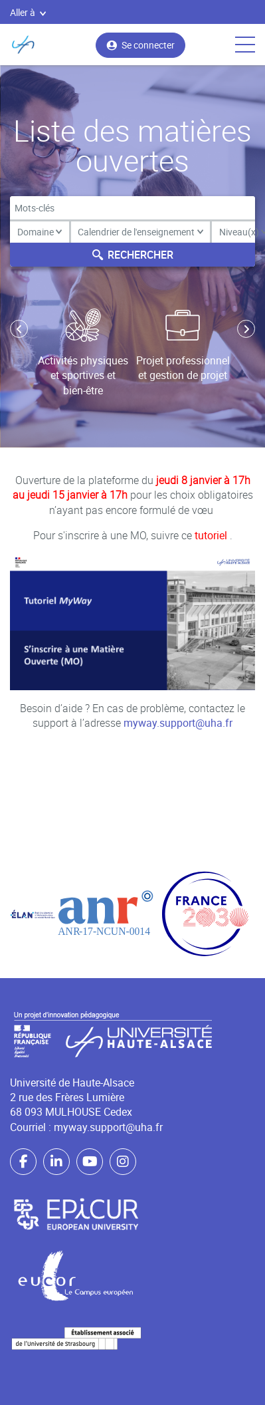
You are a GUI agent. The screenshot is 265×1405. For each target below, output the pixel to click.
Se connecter (140, 45)
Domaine (39, 231)
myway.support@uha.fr (178, 722)
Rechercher (132, 254)
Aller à (28, 12)
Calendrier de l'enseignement (140, 231)
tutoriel (212, 535)
